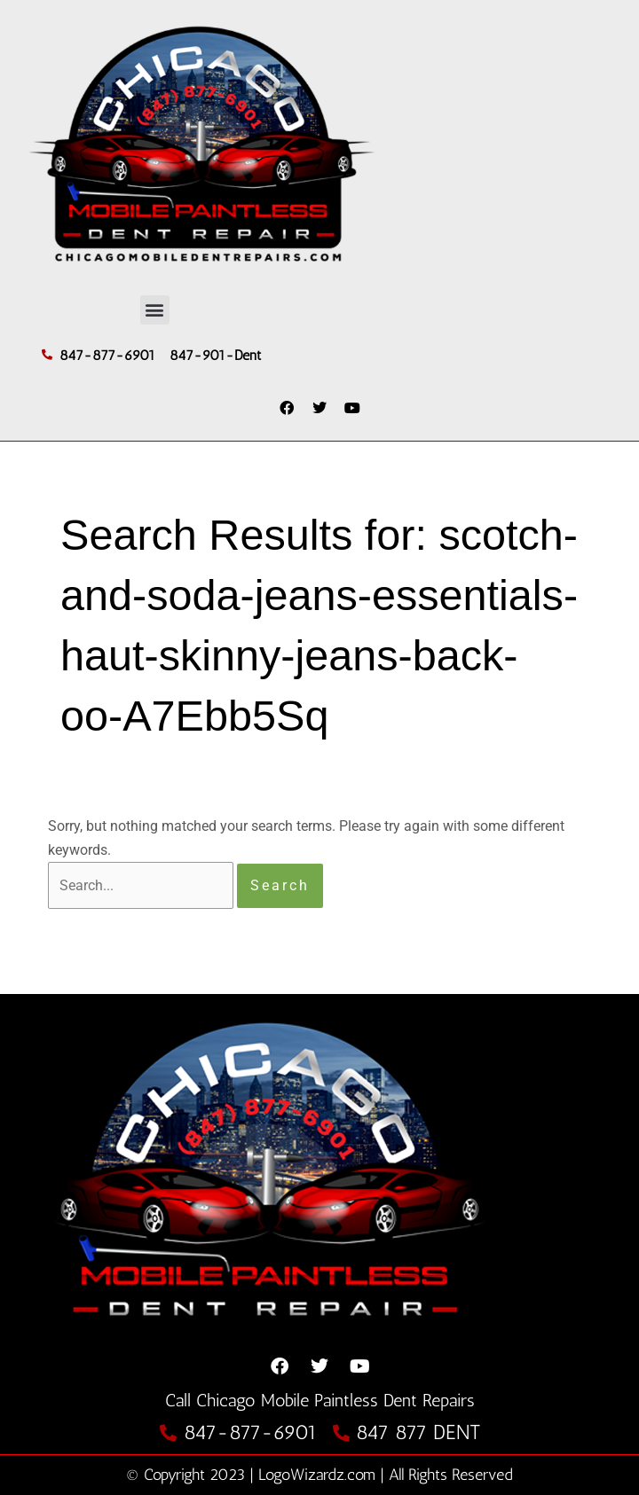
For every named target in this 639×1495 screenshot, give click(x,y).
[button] (155, 310)
